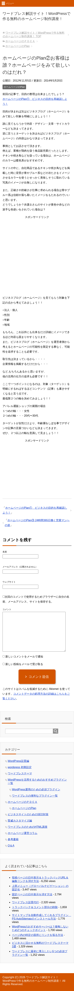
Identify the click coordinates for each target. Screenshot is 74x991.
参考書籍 (13, 839)
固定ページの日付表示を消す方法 (32, 894)
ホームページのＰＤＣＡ (22, 801)
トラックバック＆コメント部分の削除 (35, 907)
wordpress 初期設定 (20, 767)
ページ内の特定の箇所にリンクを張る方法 (37, 935)
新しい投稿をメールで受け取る (24, 664)
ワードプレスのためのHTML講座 (27, 826)
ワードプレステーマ (20, 773)
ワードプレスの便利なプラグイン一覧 (35, 795)
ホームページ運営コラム (22, 833)
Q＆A (11, 845)
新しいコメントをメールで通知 (24, 656)
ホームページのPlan (14, 87)
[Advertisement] (37, 257)
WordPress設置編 (18, 761)
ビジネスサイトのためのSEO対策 (28, 814)
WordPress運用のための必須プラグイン (36, 789)
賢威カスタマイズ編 (20, 820)
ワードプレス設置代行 (25, 902)
